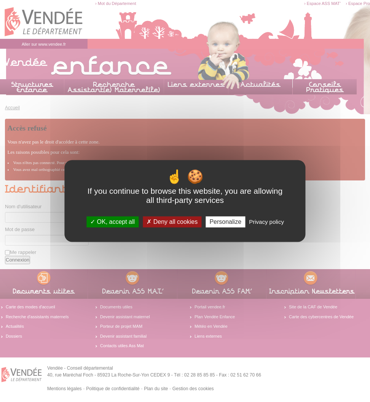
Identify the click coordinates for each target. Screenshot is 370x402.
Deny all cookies (172, 222)
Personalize (225, 222)
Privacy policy (266, 222)
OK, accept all (112, 222)
